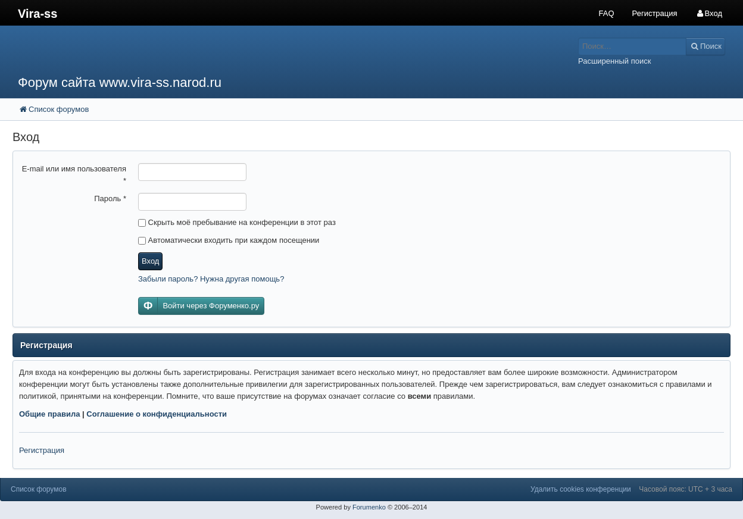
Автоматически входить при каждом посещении (228, 240)
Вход (150, 261)
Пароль (110, 198)
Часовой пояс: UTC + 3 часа (685, 489)
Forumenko (369, 507)
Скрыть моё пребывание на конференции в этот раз (237, 222)
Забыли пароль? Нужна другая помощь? (211, 278)
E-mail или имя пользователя (74, 174)
